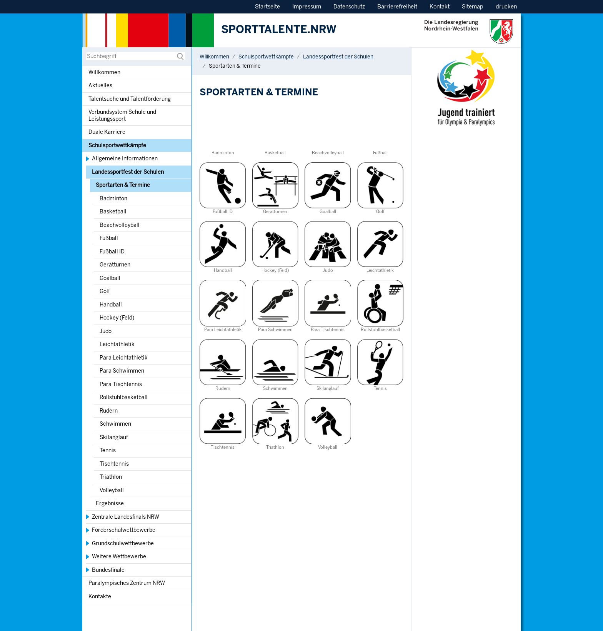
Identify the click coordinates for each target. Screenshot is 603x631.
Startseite (267, 6)
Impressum (306, 6)
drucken (506, 6)
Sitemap (472, 6)
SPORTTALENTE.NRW (278, 29)
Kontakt (440, 6)
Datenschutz (349, 6)
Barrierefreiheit (397, 6)
